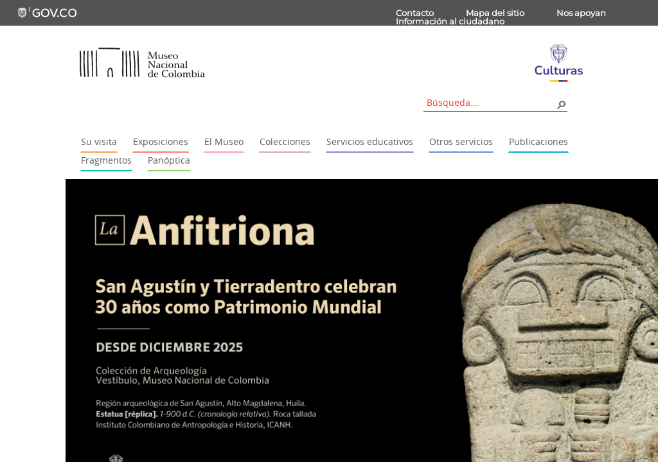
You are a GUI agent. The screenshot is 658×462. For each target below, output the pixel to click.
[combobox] (491, 102)
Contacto (415, 13)
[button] (561, 104)
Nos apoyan (581, 13)
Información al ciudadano (450, 21)
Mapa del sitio (495, 13)
